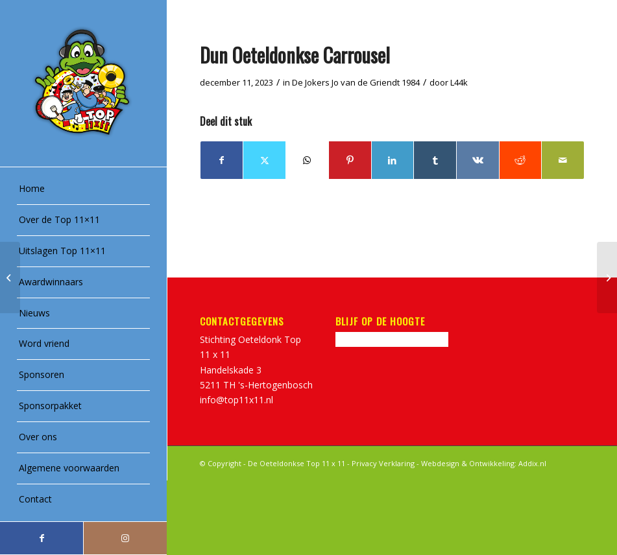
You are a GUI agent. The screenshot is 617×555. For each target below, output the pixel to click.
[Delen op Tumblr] (435, 160)
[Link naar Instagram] (124, 538)
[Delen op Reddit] (521, 160)
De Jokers (311, 82)
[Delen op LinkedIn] (393, 160)
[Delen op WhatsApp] (307, 160)
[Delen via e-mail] (563, 160)
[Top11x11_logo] (83, 83)
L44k (459, 82)
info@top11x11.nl (236, 400)
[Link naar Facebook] (41, 538)
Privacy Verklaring (383, 463)
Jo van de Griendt (366, 82)
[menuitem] (83, 189)
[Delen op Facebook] (221, 160)
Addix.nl (532, 463)
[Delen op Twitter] (264, 160)
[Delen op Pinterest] (350, 160)
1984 (411, 82)
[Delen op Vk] (478, 160)
